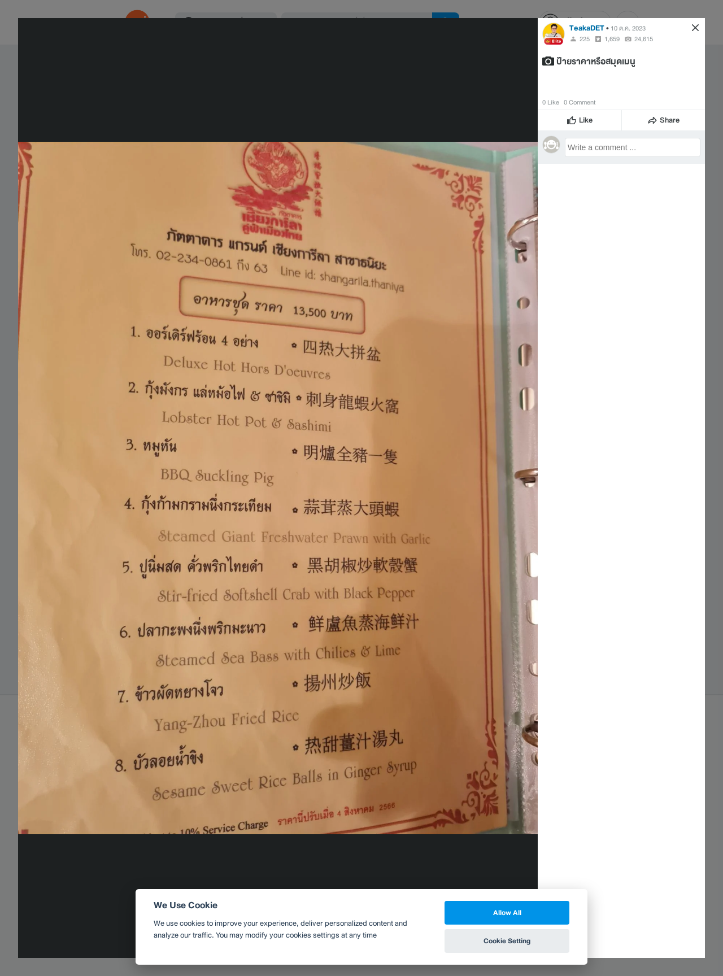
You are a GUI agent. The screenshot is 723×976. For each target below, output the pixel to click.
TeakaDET (586, 28)
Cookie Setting (507, 940)
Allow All (507, 912)
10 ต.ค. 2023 (628, 28)
